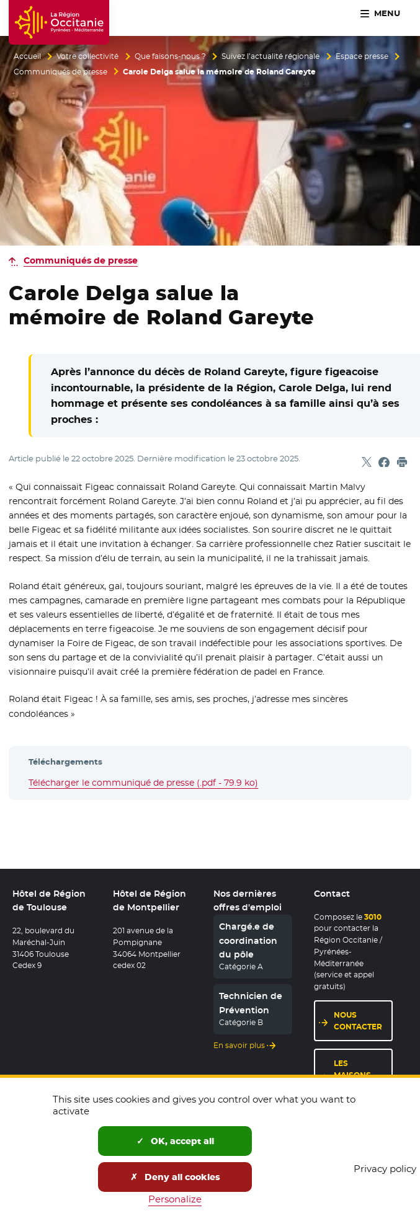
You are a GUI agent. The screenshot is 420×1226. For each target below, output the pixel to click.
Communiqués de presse (60, 72)
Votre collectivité (87, 56)
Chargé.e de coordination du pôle (248, 940)
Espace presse (362, 56)
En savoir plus (239, 1045)
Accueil (27, 56)
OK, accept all (175, 1141)
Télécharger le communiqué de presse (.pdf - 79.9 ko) (143, 782)
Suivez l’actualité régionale (270, 56)
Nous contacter (358, 1020)
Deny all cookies (175, 1177)
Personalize (175, 1199)
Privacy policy (385, 1169)
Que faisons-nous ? (170, 56)
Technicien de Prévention (250, 1002)
